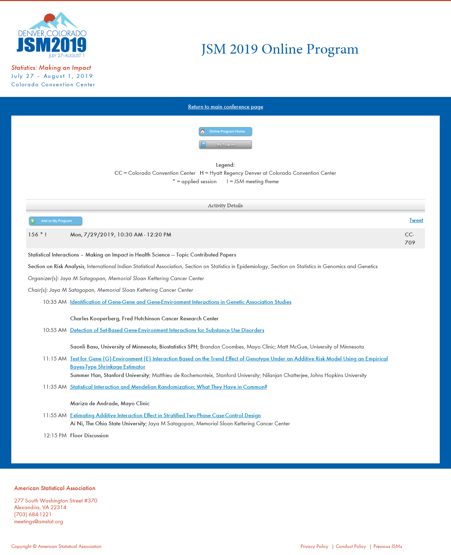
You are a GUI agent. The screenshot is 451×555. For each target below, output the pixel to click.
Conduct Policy (351, 546)
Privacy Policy (314, 546)
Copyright (21, 546)
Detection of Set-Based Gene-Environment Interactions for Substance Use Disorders (167, 330)
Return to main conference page (225, 106)
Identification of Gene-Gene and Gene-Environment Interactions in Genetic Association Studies (180, 301)
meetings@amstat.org (38, 521)
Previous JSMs (387, 546)
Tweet (416, 220)
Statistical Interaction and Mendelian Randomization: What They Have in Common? (168, 386)
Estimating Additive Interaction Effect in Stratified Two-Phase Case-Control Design (165, 415)
